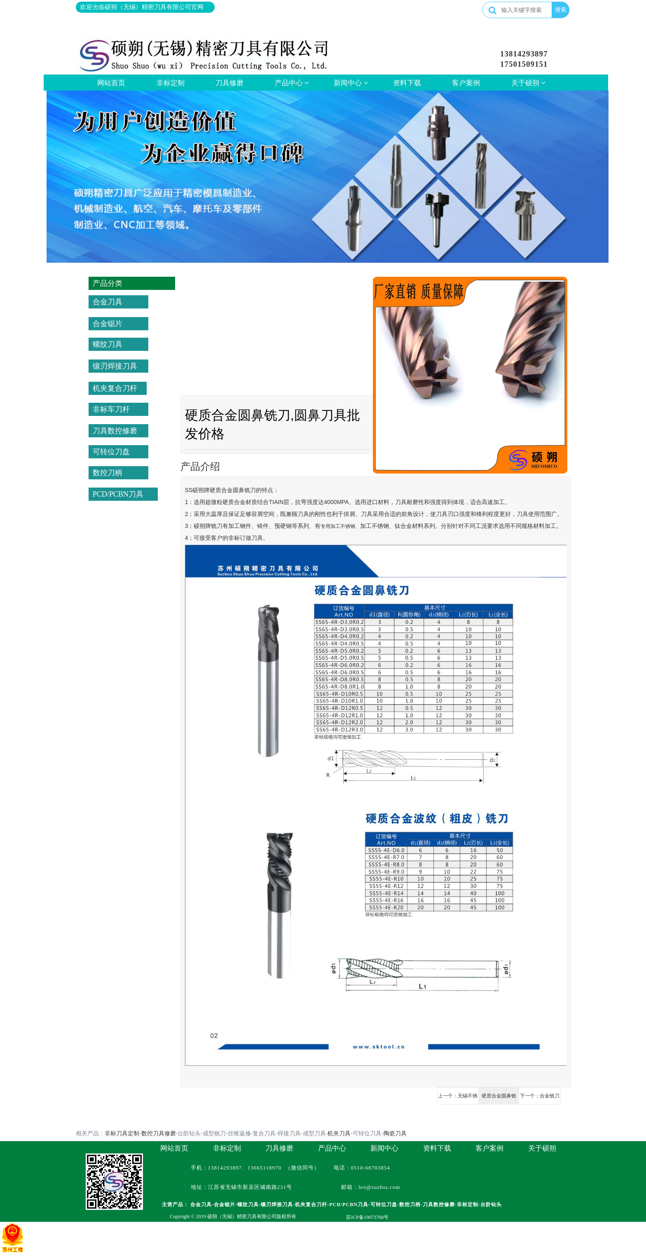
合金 (227, 490)
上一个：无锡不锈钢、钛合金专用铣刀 (457, 1098)
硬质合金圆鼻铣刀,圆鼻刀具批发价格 (499, 1098)
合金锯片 (107, 324)
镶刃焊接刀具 (115, 366)
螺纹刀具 (107, 344)
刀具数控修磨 (115, 431)
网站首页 (111, 83)
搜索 (560, 9)
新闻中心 (351, 83)
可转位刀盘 (111, 452)
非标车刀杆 (111, 409)
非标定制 (171, 83)
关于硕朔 (528, 83)
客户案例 (466, 83)
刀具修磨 (229, 83)
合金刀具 (107, 302)
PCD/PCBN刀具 (118, 494)
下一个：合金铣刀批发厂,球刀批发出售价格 (539, 1098)
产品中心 (292, 83)
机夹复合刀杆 (115, 388)
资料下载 (407, 83)
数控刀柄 (107, 473)
